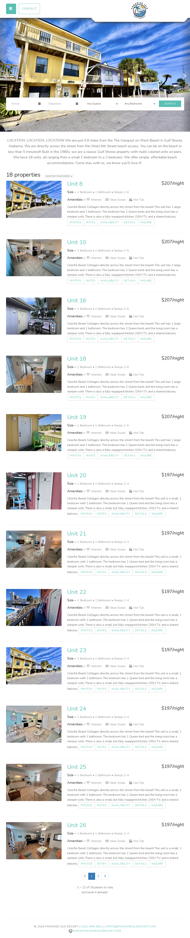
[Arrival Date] (23, 104)
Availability (109, 222)
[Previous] (85, 876)
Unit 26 (76, 825)
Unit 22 (76, 592)
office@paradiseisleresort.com (130, 926)
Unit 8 (75, 184)
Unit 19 (76, 417)
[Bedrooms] (138, 104)
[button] (4, 75)
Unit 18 (76, 359)
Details (130, 222)
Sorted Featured (59, 176)
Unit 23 (76, 650)
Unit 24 (76, 709)
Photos (75, 222)
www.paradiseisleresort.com (95, 931)
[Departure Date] (60, 104)
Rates (90, 222)
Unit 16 (76, 300)
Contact (29, 9)
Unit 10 (76, 242)
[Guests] (101, 104)
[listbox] (95, 75)
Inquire (146, 222)
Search (170, 103)
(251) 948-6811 (92, 926)
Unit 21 (76, 534)
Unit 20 (76, 475)
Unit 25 (76, 767)
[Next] (105, 876)
